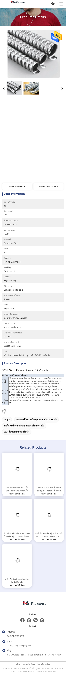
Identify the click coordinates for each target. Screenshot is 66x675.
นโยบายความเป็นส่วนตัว (26, 664)
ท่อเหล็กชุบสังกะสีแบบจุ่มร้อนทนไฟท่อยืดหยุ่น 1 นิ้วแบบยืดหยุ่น (17, 534)
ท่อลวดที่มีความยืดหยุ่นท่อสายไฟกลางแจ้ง (36, 419)
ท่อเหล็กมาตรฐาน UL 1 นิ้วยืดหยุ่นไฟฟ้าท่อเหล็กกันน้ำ (17, 489)
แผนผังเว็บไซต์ (44, 664)
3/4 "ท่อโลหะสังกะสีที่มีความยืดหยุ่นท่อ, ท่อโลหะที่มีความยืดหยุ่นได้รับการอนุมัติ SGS (49, 489)
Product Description (48, 186)
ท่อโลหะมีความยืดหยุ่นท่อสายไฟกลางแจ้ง (24, 426)
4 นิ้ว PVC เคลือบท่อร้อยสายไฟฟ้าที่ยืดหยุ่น (17, 580)
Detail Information (17, 186)
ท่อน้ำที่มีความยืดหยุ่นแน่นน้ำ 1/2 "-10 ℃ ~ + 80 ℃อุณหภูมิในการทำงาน (49, 535)
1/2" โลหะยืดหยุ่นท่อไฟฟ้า (16, 432)
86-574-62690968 (15, 636)
